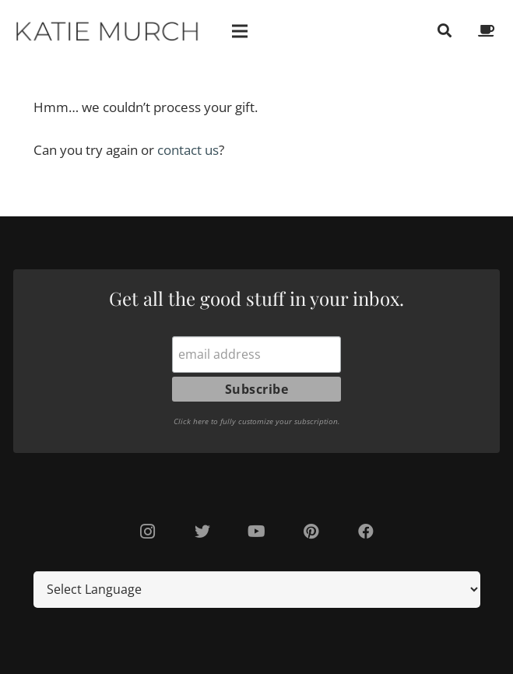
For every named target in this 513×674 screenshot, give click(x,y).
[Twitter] (202, 531)
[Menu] (240, 31)
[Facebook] (365, 531)
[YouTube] (256, 531)
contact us (186, 149)
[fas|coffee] (489, 30)
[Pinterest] (311, 531)
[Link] (108, 31)
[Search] (444, 31)
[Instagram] (147, 531)
